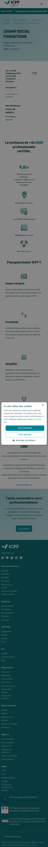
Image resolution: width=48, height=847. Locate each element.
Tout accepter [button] (25, 428)
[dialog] (24, 423)
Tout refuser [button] (25, 434)
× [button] (43, 405)
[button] (24, 440)
